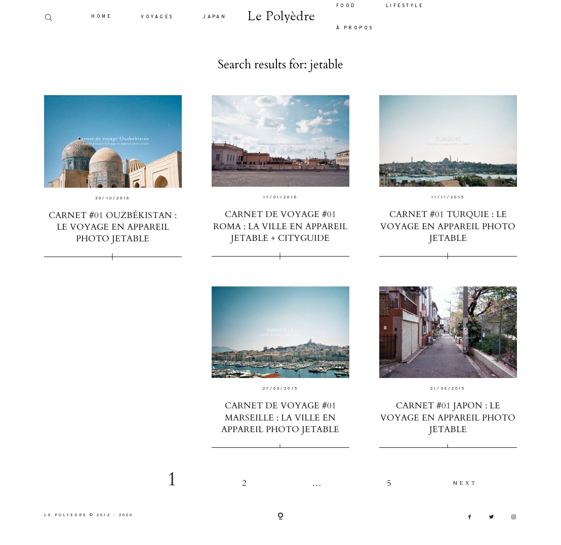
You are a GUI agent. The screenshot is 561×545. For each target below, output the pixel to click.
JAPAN (214, 17)
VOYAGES (157, 17)
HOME (101, 17)
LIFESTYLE (404, 6)
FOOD (346, 6)
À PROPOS (355, 28)
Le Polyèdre (281, 17)
